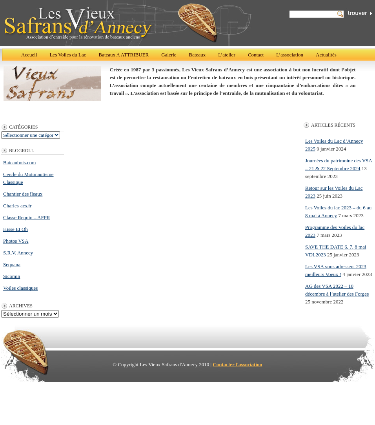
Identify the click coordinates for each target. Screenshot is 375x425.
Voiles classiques (20, 288)
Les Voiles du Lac (67, 55)
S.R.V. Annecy (18, 253)
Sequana (11, 264)
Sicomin (11, 276)
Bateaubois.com (19, 162)
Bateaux (197, 55)
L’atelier (226, 55)
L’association (289, 55)
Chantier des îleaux (22, 194)
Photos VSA (15, 241)
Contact (256, 55)
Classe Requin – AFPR (26, 217)
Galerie (168, 55)
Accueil (29, 55)
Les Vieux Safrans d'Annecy (127, 23)
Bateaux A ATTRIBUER (123, 55)
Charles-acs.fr (17, 206)
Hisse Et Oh (15, 229)
